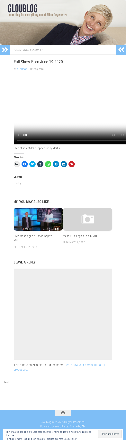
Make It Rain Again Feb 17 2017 (80, 236)
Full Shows (21, 49)
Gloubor (22, 69)
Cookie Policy (70, 439)
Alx (83, 426)
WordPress (61, 426)
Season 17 (36, 49)
